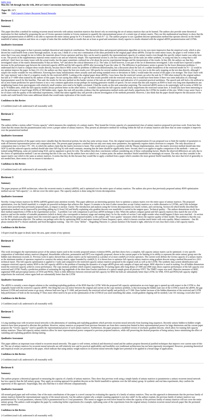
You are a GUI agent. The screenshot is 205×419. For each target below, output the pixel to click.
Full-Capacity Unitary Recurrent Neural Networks (34, 13)
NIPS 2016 (6, 2)
